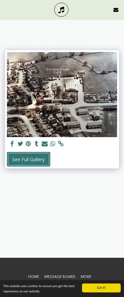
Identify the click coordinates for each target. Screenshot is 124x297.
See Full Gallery (28, 159)
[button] (7, 9)
